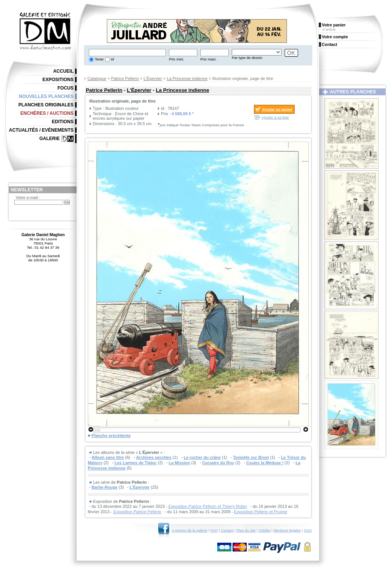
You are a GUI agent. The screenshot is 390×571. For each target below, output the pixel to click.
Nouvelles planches (46, 96)
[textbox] (127, 52)
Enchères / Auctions (47, 113)
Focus (65, 88)
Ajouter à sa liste (275, 117)
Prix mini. (176, 59)
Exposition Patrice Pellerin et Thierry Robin (207, 506)
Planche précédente (111, 435)
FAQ (214, 530)
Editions (63, 121)
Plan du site (246, 530)
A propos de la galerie (190, 530)
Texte (98, 59)
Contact (227, 530)
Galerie (49, 138)
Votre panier (334, 25)
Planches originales (46, 105)
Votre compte (335, 36)
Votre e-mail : (28, 197)
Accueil (63, 71)
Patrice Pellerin (125, 78)
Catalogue (96, 78)
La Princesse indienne (187, 78)
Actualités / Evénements (41, 130)
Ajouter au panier (277, 109)
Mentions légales (287, 530)
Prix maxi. (208, 59)
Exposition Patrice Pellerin (137, 511)
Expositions (58, 79)
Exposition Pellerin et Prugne (260, 511)
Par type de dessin (247, 57)
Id (112, 59)
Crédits (264, 530)
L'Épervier (153, 78)
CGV (308, 530)
